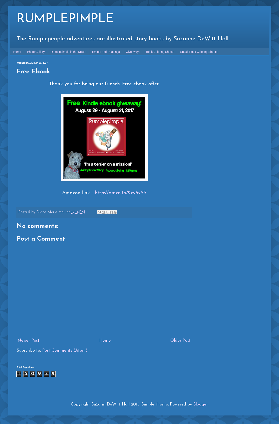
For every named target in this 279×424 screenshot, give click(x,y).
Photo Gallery (36, 51)
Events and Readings (106, 51)
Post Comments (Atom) (64, 351)
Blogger (200, 404)
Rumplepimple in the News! (68, 51)
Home (17, 51)
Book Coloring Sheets (160, 51)
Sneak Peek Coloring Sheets (199, 51)
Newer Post (28, 341)
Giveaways (133, 51)
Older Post (180, 341)
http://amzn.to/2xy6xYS (120, 192)
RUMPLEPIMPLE (65, 19)
